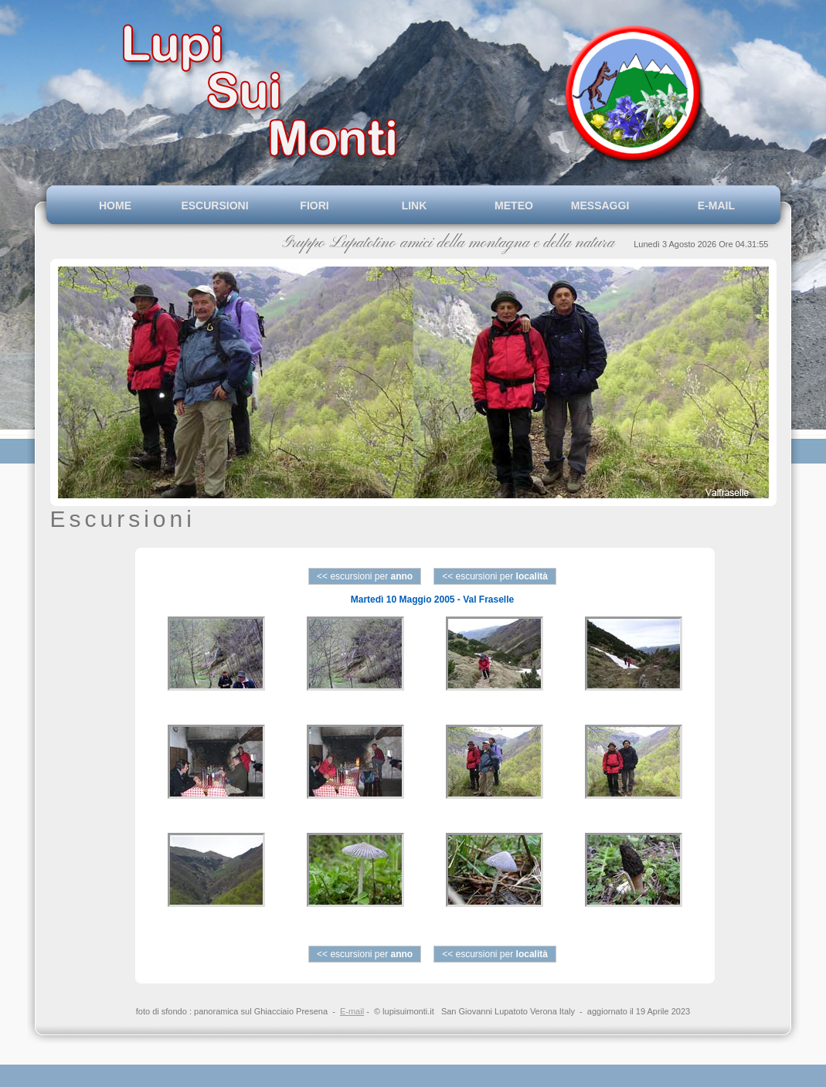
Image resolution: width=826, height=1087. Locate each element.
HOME (115, 205)
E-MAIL (713, 205)
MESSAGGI (613, 205)
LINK (414, 205)
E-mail (352, 1011)
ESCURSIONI (214, 205)
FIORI (314, 205)
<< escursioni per (365, 576)
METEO (514, 205)
